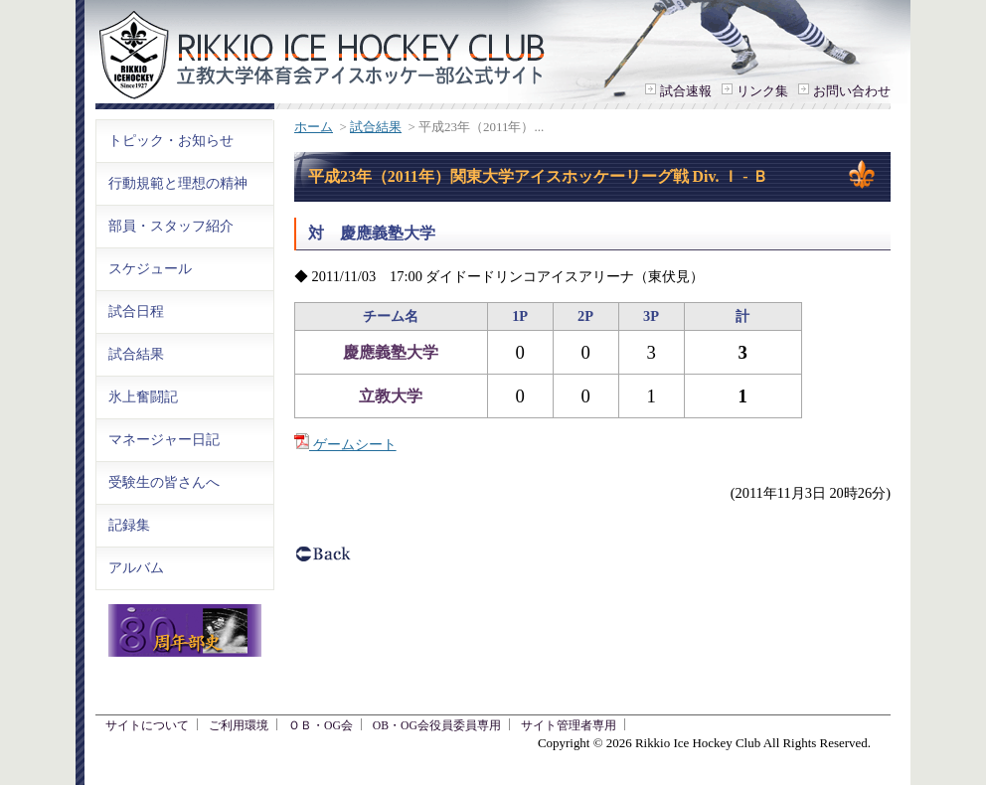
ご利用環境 (238, 725)
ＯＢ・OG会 (320, 725)
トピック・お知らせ (171, 140)
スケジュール (150, 268)
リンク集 (762, 90)
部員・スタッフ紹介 (171, 226)
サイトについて (147, 725)
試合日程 (136, 311)
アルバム (136, 567)
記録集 (129, 525)
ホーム (313, 126)
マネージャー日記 (164, 439)
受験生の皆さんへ (164, 482)
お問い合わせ (852, 90)
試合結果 (376, 126)
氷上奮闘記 (143, 396)
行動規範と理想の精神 (177, 183)
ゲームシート (345, 444)
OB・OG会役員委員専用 (437, 725)
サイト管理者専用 (568, 725)
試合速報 (686, 90)
